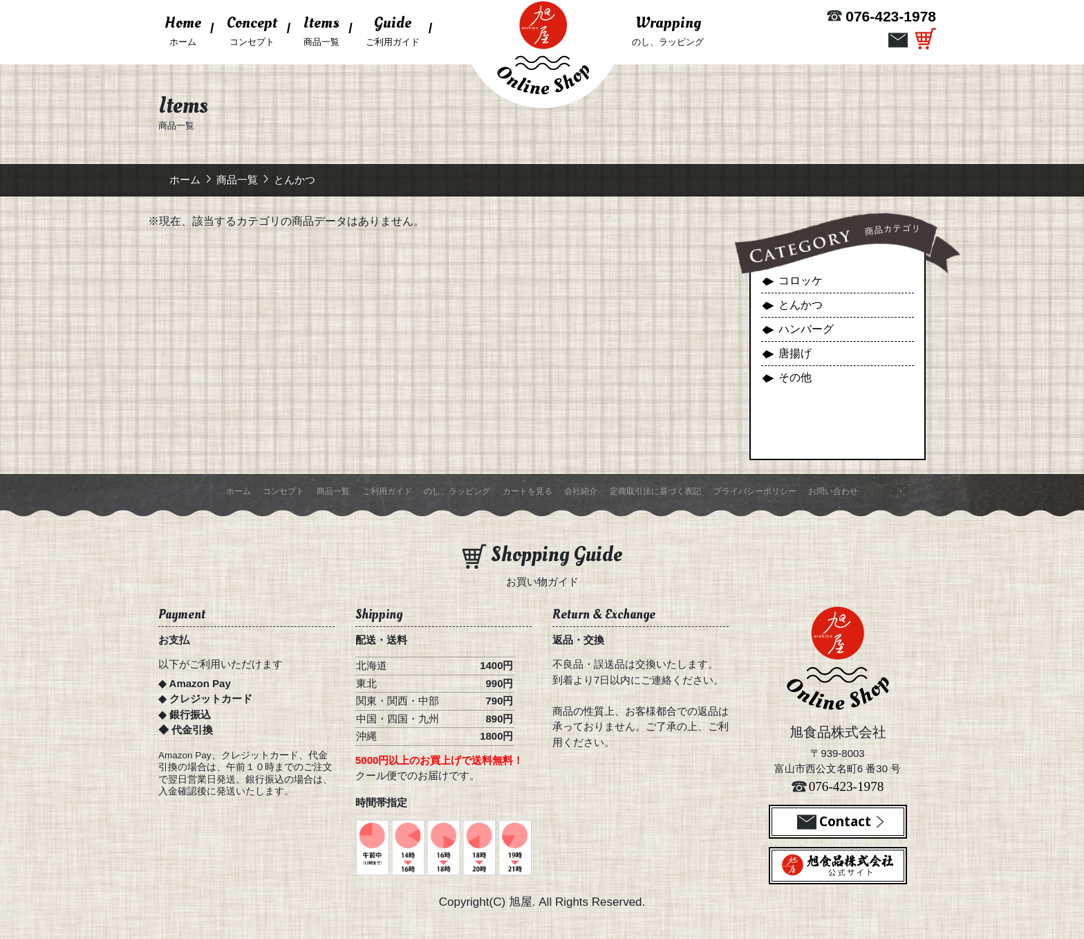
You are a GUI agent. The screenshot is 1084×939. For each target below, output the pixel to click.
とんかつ (800, 305)
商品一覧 (321, 29)
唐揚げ (795, 353)
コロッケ (800, 280)
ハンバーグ (806, 329)
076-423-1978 (890, 16)
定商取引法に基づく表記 (655, 491)
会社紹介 (580, 491)
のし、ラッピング (668, 29)
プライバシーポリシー (754, 491)
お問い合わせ (833, 491)
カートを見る (527, 491)
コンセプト (252, 29)
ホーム (186, 33)
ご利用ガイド (393, 29)
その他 (795, 377)
